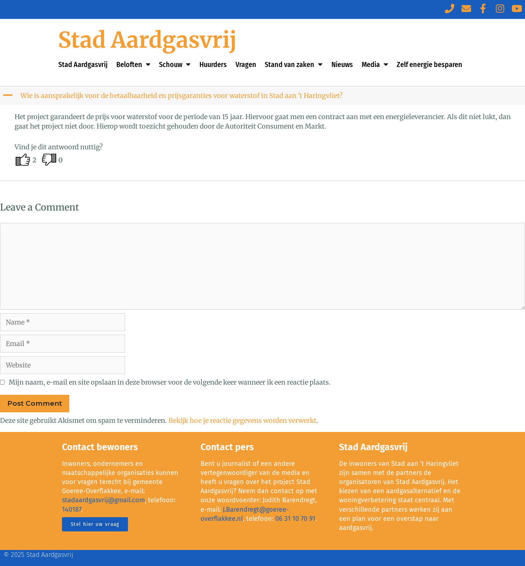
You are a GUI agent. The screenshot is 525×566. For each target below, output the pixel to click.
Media (375, 64)
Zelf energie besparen (429, 64)
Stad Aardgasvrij (147, 40)
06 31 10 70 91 (295, 519)
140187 (71, 510)
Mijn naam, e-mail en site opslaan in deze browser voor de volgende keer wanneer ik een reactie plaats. (170, 382)
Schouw (175, 64)
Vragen (246, 64)
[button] (263, 95)
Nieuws (342, 64)
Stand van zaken (294, 64)
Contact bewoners (100, 447)
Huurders (213, 64)
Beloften (133, 64)
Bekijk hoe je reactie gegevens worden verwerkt (242, 420)
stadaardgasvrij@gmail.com (103, 500)
